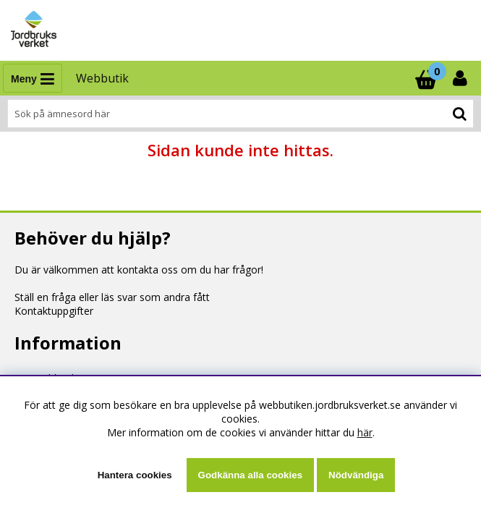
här (365, 432)
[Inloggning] (461, 78)
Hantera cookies (135, 475)
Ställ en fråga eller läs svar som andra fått (112, 297)
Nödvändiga (355, 475)
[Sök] (240, 113)
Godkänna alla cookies (250, 475)
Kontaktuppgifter (53, 311)
